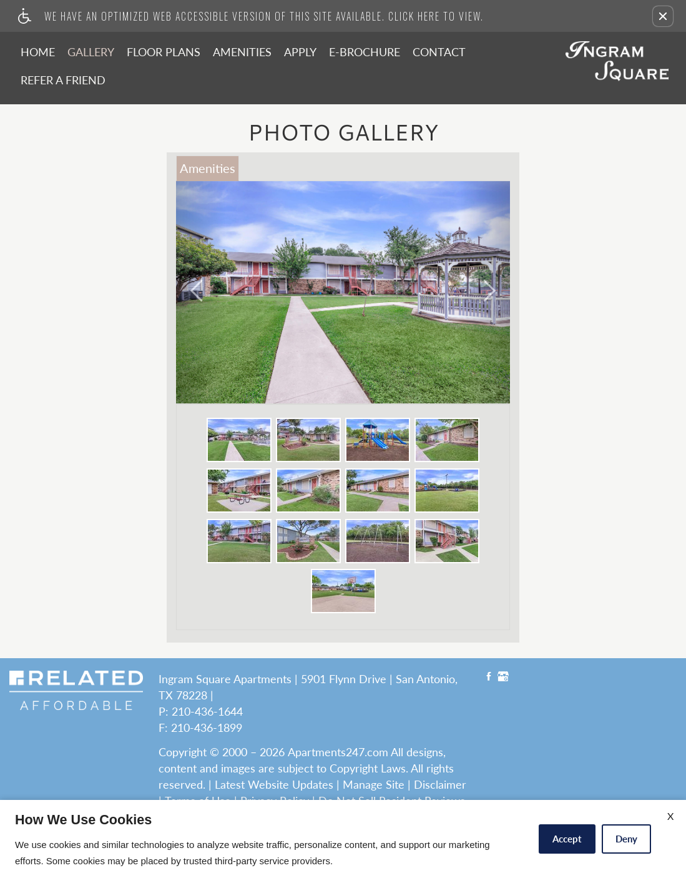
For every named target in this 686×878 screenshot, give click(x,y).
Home (38, 52)
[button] (663, 16)
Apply (300, 52)
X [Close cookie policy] (670, 816)
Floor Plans (163, 52)
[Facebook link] (488, 677)
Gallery (90, 52)
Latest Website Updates (274, 785)
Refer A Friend (63, 80)
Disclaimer (440, 785)
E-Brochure (364, 52)
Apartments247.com (338, 752)
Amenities (242, 52)
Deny (626, 838)
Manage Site (373, 785)
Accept (567, 838)
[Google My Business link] (503, 677)
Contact (439, 52)
